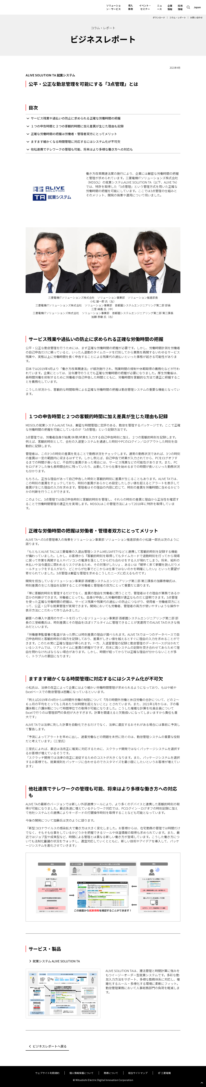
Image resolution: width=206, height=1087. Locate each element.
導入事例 (130, 7)
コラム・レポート (177, 17)
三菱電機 (166, 1073)
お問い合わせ (196, 17)
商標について (111, 1073)
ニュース (159, 7)
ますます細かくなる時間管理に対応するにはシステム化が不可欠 (75, 141)
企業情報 (169, 7)
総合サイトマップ (138, 1073)
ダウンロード (159, 17)
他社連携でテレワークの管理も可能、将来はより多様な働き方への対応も (82, 149)
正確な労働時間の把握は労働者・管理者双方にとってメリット (74, 133)
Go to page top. (202, 1083)
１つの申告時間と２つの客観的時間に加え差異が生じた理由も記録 (77, 126)
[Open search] (188, 7)
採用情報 (180, 7)
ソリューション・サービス (113, 7)
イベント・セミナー (145, 7)
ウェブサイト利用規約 (47, 1073)
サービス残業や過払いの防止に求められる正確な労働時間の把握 (76, 118)
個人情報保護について (81, 1073)
